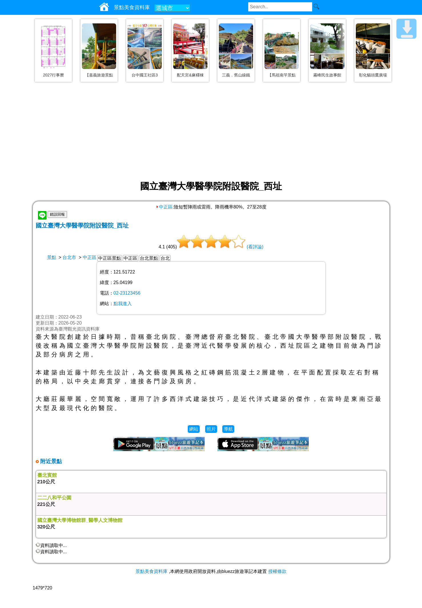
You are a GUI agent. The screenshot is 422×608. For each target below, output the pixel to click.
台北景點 (149, 258)
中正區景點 (109, 258)
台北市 (69, 257)
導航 (228, 429)
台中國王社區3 (145, 75)
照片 (211, 429)
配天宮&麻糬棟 (190, 75)
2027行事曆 (53, 75)
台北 (165, 258)
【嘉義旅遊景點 (99, 75)
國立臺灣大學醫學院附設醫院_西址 (82, 225)
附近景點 (50, 461)
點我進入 (123, 303)
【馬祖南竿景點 (282, 75)
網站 (193, 429)
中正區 (164, 206)
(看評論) (255, 246)
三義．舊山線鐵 (236, 75)
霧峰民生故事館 (327, 75)
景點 (51, 257)
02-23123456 (127, 293)
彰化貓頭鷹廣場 (373, 75)
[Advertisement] (211, 132)
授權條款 (277, 571)
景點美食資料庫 (151, 571)
